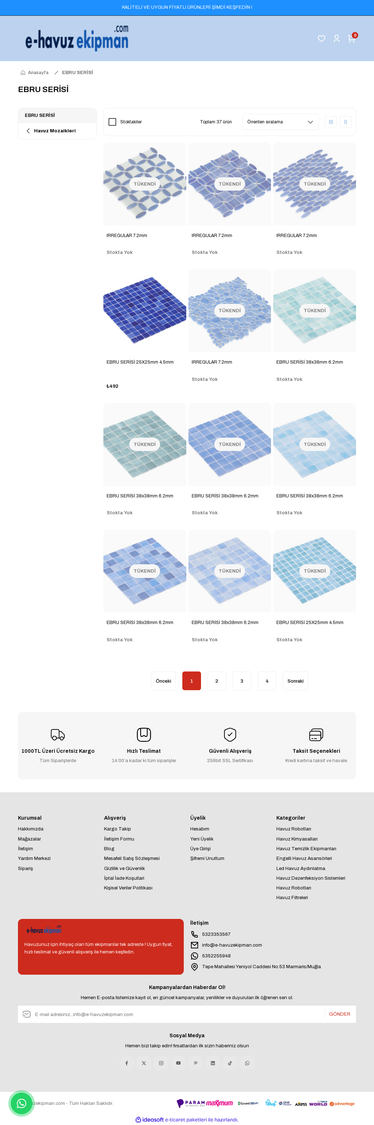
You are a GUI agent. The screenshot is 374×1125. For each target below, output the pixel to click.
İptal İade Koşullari (124, 878)
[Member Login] (336, 38)
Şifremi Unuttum (207, 858)
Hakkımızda (30, 829)
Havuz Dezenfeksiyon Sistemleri (310, 878)
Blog (109, 848)
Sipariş (25, 868)
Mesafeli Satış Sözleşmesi (132, 858)
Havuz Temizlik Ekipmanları (306, 848)
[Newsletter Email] (187, 1014)
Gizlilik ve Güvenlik (124, 868)
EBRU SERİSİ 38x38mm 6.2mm (309, 362)
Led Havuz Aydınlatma (300, 868)
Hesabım (199, 829)
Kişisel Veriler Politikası (128, 888)
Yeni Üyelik (202, 839)
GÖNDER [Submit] (339, 1014)
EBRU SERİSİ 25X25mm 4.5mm (140, 362)
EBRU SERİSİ (77, 72)
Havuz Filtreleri (292, 897)
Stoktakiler (131, 121)
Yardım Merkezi (34, 858)
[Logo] (78, 38)
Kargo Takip (117, 829)
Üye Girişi (200, 848)
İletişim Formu (119, 839)
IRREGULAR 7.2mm (127, 235)
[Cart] (351, 38)
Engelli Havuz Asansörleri (304, 858)
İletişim (25, 848)
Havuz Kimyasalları (297, 839)
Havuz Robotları (293, 829)
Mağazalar (29, 839)
